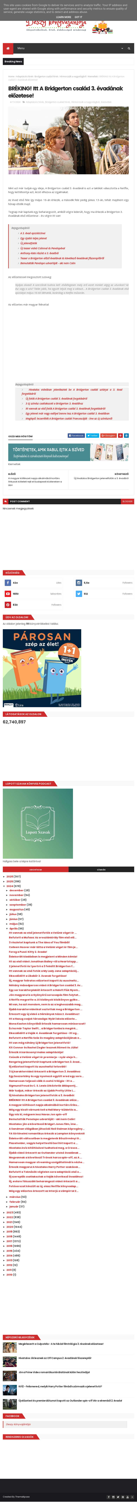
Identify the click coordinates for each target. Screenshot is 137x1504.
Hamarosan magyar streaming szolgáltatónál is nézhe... (46, 1164)
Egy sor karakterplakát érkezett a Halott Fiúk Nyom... (44, 992)
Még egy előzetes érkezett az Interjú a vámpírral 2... (43, 1193)
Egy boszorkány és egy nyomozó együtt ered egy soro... (46, 1078)
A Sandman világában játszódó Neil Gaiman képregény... (47, 1131)
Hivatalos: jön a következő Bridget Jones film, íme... (43, 1126)
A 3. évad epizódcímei (32, 235)
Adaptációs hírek (24, 77)
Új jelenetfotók (28, 245)
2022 (10, 1219)
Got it (78, 17)
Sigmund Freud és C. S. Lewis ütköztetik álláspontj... (43, 1088)
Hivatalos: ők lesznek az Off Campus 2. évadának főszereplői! (55, 1360)
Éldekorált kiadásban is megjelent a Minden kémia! (43, 959)
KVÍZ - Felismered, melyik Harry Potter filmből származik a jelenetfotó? (60, 1389)
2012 (9, 1267)
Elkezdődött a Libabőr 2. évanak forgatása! (38, 978)
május (13, 926)
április (13, 931)
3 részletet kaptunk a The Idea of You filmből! (39, 944)
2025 (10, 883)
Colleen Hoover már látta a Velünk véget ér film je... (43, 949)
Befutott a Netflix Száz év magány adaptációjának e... (45, 1040)
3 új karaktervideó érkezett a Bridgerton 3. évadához (44, 1074)
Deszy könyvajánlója (18, 1427)
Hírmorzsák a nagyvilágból (73, 77)
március (15, 1199)
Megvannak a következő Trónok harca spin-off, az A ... (45, 1160)
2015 (9, 1253)
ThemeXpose (22, 1499)
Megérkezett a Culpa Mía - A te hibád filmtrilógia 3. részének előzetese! (61, 1346)
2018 (9, 1239)
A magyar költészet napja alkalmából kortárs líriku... (44, 1107)
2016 (9, 1248)
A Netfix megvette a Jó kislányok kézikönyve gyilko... (44, 1002)
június (13, 921)
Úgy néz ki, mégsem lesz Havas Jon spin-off (38, 1117)
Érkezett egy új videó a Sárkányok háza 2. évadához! (44, 1016)
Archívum (35, 872)
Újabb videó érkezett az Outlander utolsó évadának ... (45, 1155)
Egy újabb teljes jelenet (33, 240)
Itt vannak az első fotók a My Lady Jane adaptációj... (44, 973)
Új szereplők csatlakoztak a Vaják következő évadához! (46, 1179)
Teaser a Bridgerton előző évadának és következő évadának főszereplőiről (62, 260)
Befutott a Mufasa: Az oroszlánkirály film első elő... (42, 940)
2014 (9, 1258)
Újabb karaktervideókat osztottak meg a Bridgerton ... (45, 1011)
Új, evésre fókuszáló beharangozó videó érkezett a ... (44, 1184)
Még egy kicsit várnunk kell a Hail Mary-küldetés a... (43, 1112)
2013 (9, 1263)
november (16, 897)
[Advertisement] (68, 755)
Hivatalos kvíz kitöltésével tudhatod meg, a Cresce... (44, 1150)
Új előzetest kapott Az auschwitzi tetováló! (37, 1069)
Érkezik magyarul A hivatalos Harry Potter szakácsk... (44, 1169)
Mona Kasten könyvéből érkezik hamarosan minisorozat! (47, 1026)
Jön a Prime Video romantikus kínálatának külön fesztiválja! (54, 1374)
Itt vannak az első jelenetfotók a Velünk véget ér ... (43, 935)
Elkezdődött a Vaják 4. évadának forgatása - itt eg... (44, 1035)
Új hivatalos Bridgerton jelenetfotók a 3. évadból (41, 1098)
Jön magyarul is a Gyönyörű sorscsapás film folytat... (44, 997)
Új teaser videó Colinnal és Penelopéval (42, 250)
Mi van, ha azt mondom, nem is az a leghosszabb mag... (45, 1007)
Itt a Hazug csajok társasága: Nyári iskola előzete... (43, 1021)
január (14, 1209)
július (13, 916)
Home (11, 77)
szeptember (18, 907)
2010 (9, 1277)
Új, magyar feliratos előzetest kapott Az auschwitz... (44, 983)
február (15, 1204)
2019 (9, 1234)
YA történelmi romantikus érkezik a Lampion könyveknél (47, 1136)
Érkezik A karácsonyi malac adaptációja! (36, 1054)
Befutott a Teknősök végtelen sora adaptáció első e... (45, 1174)
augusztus (16, 912)
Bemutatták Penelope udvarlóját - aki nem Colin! (42, 1121)
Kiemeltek (93, 77)
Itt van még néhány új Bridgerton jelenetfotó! (40, 1045)
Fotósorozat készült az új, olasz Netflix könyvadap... (43, 1188)
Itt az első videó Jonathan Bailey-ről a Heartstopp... (43, 964)
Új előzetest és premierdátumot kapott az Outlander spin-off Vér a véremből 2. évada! (70, 1403)
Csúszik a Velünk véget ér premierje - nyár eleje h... (43, 1059)
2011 (9, 1272)
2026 (10, 879)
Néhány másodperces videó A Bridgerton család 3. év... (45, 988)
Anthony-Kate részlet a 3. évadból (39, 255)
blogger (127, 503)
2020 (10, 1229)
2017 (9, 1243)
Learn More (63, 17)
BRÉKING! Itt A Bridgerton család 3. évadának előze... (44, 1102)
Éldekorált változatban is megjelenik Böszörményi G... (45, 1140)
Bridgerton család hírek (46, 77)
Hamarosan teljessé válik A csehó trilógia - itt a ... (42, 1083)
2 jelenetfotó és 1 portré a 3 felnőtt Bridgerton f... (42, 968)
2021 (9, 1224)
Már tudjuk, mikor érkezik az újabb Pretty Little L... (42, 1093)
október (15, 902)
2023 (10, 1215)
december (16, 892)
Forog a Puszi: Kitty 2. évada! (28, 954)
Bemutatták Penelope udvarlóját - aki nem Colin (47, 265)
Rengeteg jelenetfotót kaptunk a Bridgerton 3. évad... (45, 1064)
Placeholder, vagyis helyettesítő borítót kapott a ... (43, 1145)
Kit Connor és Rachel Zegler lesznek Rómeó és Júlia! (43, 1050)
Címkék (101, 872)
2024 (10, 888)
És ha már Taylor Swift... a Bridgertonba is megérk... (43, 1030)
